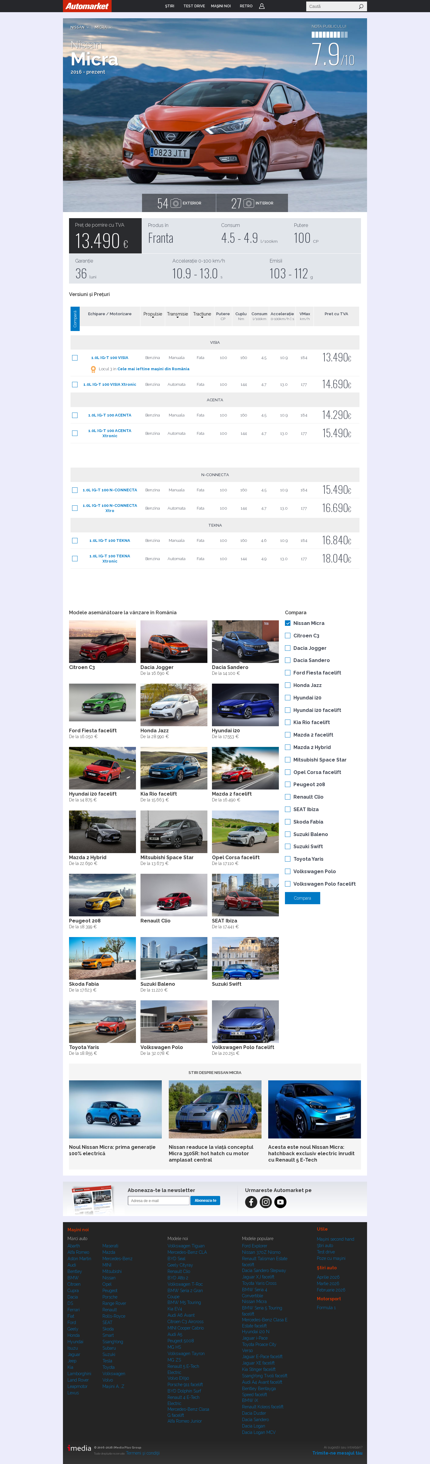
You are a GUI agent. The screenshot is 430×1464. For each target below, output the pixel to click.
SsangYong (112, 1341)
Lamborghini (79, 1373)
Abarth (74, 1245)
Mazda (108, 1252)
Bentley (75, 1271)
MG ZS (174, 1360)
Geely (73, 1328)
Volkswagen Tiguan (186, 1245)
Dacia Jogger (310, 648)
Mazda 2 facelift (313, 735)
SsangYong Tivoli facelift (264, 1375)
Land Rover (78, 1380)
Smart (108, 1335)
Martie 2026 (328, 1283)
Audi (72, 1265)
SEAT (107, 1322)
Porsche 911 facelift (185, 1384)
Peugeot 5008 (181, 1340)
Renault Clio (308, 797)
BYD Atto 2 (178, 1277)
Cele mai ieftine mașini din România (153, 369)
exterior (179, 203)
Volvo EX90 (178, 1378)
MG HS (174, 1347)
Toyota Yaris (308, 859)
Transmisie (177, 315)
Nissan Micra (308, 623)
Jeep (72, 1360)
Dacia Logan (253, 1426)
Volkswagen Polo (314, 871)
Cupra (73, 1290)
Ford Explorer (254, 1245)
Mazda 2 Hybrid (312, 747)
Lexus (73, 1392)
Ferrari (74, 1309)
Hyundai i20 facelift (317, 710)
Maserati (110, 1245)
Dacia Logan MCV (259, 1432)
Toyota (108, 1367)
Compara (302, 898)
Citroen (74, 1284)
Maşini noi (78, 1229)
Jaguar (74, 1354)
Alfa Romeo (78, 1252)
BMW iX (250, 1400)
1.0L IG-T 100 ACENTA (109, 415)
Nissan (78, 27)
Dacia (73, 1297)
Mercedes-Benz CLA (187, 1252)
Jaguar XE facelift (258, 1363)
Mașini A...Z (113, 1386)
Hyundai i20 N (255, 1331)
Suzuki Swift (308, 846)
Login (262, 6)
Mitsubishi (112, 1271)
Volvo (107, 1380)
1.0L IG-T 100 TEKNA (109, 540)
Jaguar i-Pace (255, 1338)
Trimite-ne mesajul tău (337, 1453)
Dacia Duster (254, 1413)
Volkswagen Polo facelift (324, 884)
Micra (101, 27)
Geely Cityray (180, 1265)
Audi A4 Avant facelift (262, 1382)
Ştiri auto (325, 1245)
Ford (72, 1322)
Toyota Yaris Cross (259, 1283)
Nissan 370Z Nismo (261, 1252)
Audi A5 (175, 1334)
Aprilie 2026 (328, 1277)
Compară (75, 319)
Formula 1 (326, 1307)
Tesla (107, 1360)
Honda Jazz (307, 685)
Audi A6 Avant (181, 1315)
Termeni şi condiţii (143, 1453)
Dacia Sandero (311, 660)
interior (252, 203)
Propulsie (153, 315)
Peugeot (109, 1290)
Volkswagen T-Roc (185, 1284)
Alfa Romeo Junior (185, 1421)
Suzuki (108, 1354)
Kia (70, 1367)
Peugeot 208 (309, 784)
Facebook (251, 1202)
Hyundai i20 (307, 698)
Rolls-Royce (113, 1316)
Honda (74, 1335)
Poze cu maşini (331, 1258)
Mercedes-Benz (117, 1258)
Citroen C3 (306, 636)
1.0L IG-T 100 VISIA (109, 357)
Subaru (109, 1348)
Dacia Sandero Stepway (264, 1270)
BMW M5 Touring (184, 1302)
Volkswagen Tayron (186, 1353)
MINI (106, 1265)
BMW (73, 1277)
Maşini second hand (335, 1239)
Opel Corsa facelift (317, 772)
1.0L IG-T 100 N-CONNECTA (110, 490)
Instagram (266, 1202)
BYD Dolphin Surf (184, 1391)
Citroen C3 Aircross (185, 1321)
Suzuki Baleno (310, 834)
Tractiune (202, 315)
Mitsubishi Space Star (320, 760)
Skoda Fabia (308, 822)
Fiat (71, 1316)
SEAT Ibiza (306, 809)
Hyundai (75, 1341)
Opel (107, 1284)
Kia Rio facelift (311, 722)
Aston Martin (79, 1258)
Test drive (326, 1252)
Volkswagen (113, 1373)
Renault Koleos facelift (262, 1406)
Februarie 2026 (331, 1290)
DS (70, 1303)
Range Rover (114, 1303)
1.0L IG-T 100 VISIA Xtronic (109, 384)
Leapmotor (78, 1386)
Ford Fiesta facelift (317, 673)
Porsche (109, 1297)
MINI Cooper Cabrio (186, 1328)
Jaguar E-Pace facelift (262, 1356)
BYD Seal (177, 1258)
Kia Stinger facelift (259, 1369)
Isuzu (73, 1348)
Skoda (108, 1328)
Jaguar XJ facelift (258, 1276)
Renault (109, 1309)
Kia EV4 (175, 1308)
